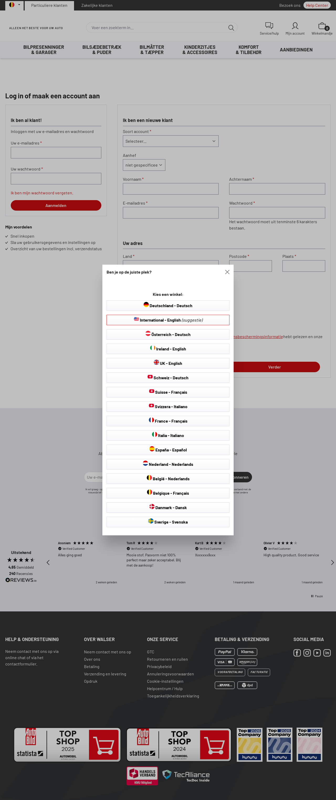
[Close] (227, 272)
